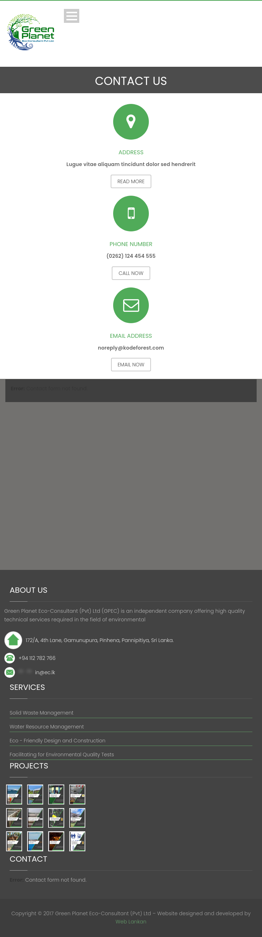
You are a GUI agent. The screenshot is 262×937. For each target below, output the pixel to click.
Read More (131, 181)
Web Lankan (131, 921)
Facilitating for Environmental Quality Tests (62, 754)
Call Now (131, 273)
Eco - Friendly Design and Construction (57, 740)
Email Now (131, 364)
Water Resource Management (47, 726)
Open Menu (71, 16)
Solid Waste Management (42, 712)
